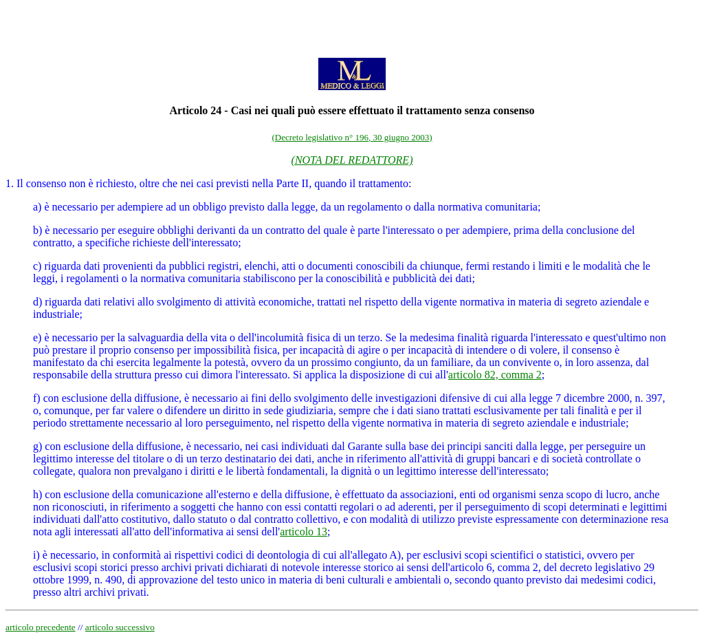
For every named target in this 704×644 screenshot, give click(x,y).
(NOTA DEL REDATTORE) (352, 160)
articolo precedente (41, 627)
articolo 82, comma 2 (495, 374)
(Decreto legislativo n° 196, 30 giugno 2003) (352, 137)
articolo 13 (303, 531)
